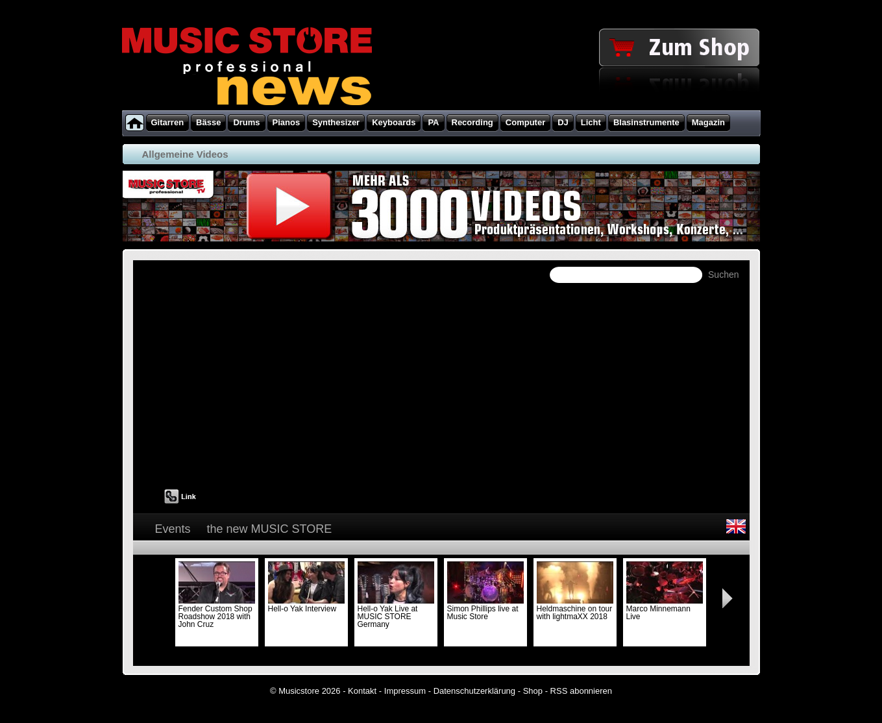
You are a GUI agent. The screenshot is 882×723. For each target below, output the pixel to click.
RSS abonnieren (581, 691)
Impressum (405, 691)
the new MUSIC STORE (269, 528)
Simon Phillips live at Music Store (485, 608)
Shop (533, 691)
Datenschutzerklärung (474, 691)
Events (173, 528)
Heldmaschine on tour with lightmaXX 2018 (575, 608)
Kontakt (362, 691)
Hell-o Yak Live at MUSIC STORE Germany (396, 612)
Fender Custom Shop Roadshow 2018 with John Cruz (216, 612)
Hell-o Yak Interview (306, 604)
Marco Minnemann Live (664, 608)
